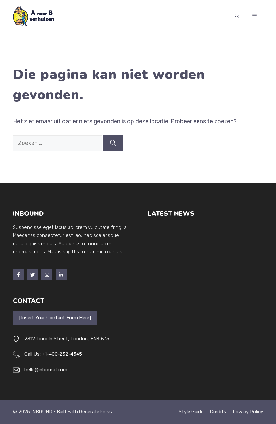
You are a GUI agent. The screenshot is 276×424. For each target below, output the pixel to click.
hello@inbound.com (45, 369)
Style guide (191, 412)
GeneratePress (95, 412)
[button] (237, 16)
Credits (218, 412)
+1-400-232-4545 (62, 354)
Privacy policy (248, 412)
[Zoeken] (113, 143)
